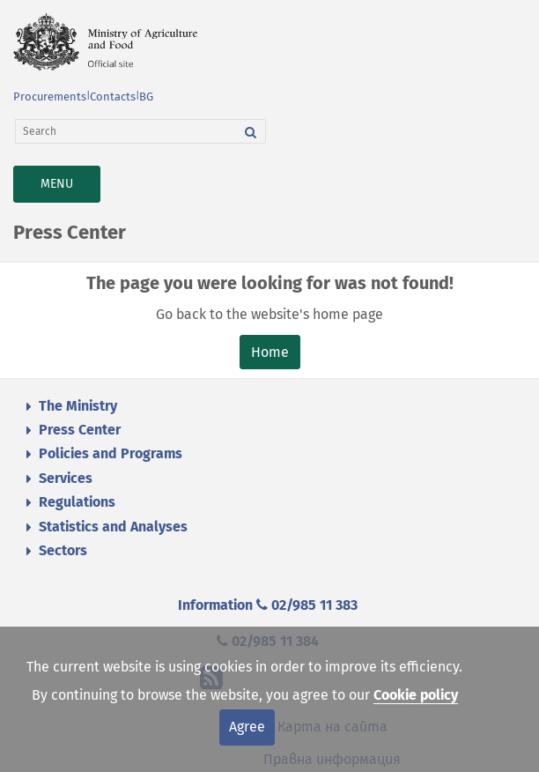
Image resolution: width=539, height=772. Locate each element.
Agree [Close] (247, 726)
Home (270, 352)
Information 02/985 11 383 (268, 605)
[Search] (126, 131)
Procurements (49, 96)
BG (146, 96)
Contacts (113, 96)
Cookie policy (415, 695)
